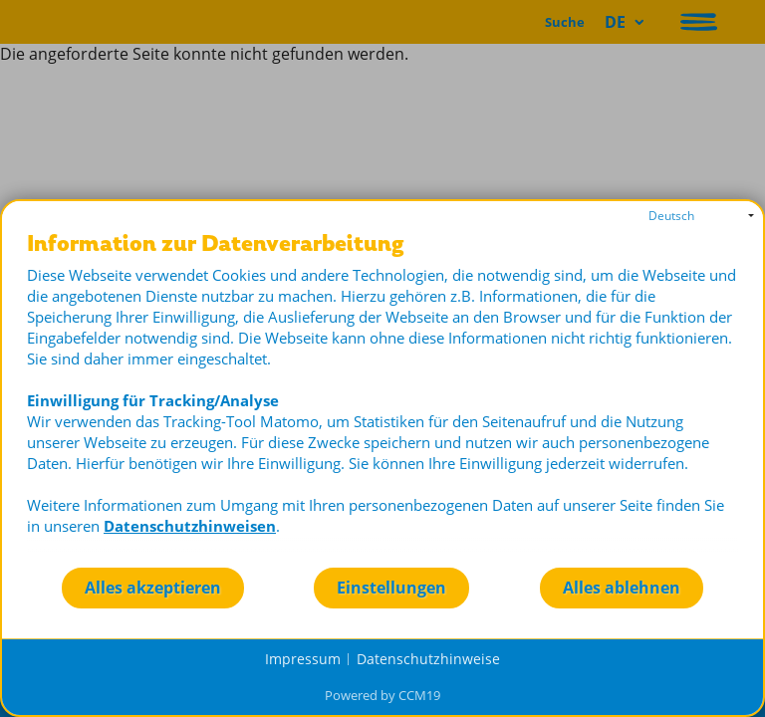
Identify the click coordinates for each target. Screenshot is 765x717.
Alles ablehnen (621, 587)
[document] (382, 399)
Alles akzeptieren (153, 587)
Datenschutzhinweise (428, 658)
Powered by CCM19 (382, 695)
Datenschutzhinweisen (190, 526)
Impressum (303, 658)
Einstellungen (391, 587)
